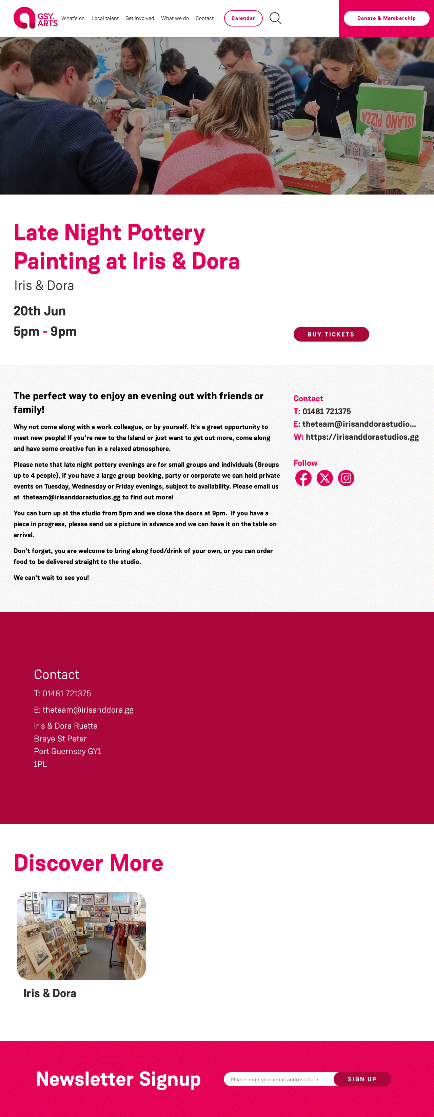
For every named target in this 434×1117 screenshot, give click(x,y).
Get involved (139, 18)
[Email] (289, 1079)
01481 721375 (326, 411)
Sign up (362, 1079)
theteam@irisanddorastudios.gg (72, 497)
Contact (205, 18)
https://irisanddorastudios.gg (362, 437)
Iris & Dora (44, 285)
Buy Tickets (331, 334)
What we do (175, 18)
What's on (73, 18)
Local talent (105, 18)
